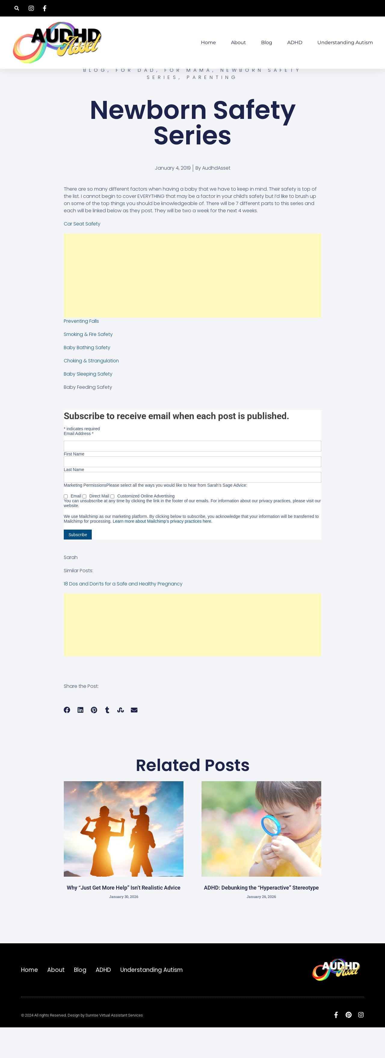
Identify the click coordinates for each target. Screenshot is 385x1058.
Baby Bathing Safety (88, 376)
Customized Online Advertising (142, 525)
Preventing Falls (82, 350)
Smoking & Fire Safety (89, 363)
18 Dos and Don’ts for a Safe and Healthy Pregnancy (125, 613)
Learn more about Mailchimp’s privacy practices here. (162, 550)
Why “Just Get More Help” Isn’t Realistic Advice (123, 917)
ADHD (294, 42)
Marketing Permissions (85, 514)
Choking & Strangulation (92, 390)
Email (73, 525)
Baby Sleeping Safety (89, 403)
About (238, 42)
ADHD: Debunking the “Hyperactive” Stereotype (261, 917)
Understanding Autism (345, 42)
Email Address (79, 463)
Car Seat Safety (82, 253)
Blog (266, 42)
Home (208, 42)
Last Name (74, 499)
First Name (74, 483)
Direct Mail (96, 525)
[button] (16, 8)
